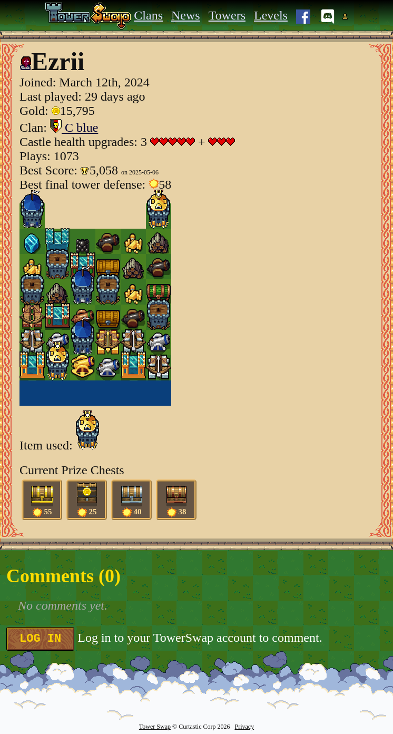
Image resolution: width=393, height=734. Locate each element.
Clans (148, 15)
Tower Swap (155, 726)
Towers (227, 15)
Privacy (244, 726)
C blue (74, 127)
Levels (271, 15)
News (185, 15)
